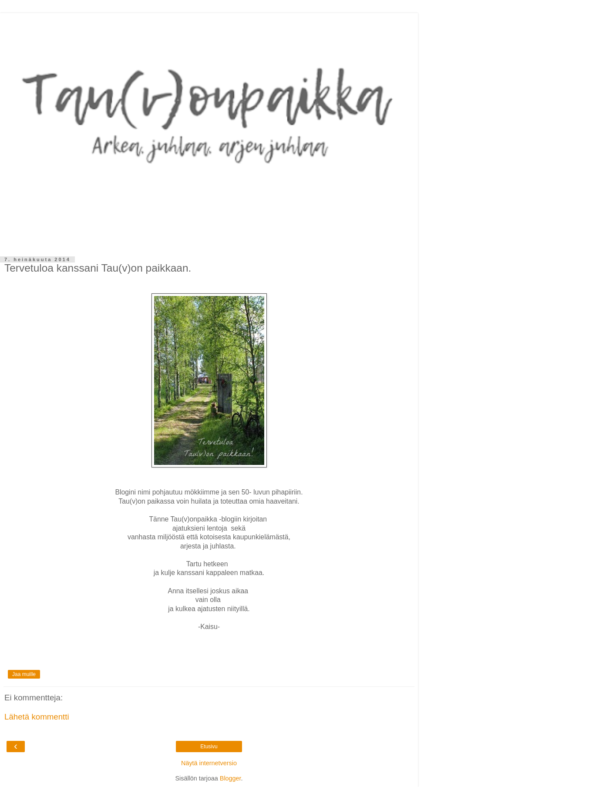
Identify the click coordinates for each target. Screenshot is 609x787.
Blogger (230, 778)
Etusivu (208, 746)
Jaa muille (24, 674)
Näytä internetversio (209, 763)
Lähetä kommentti (36, 716)
